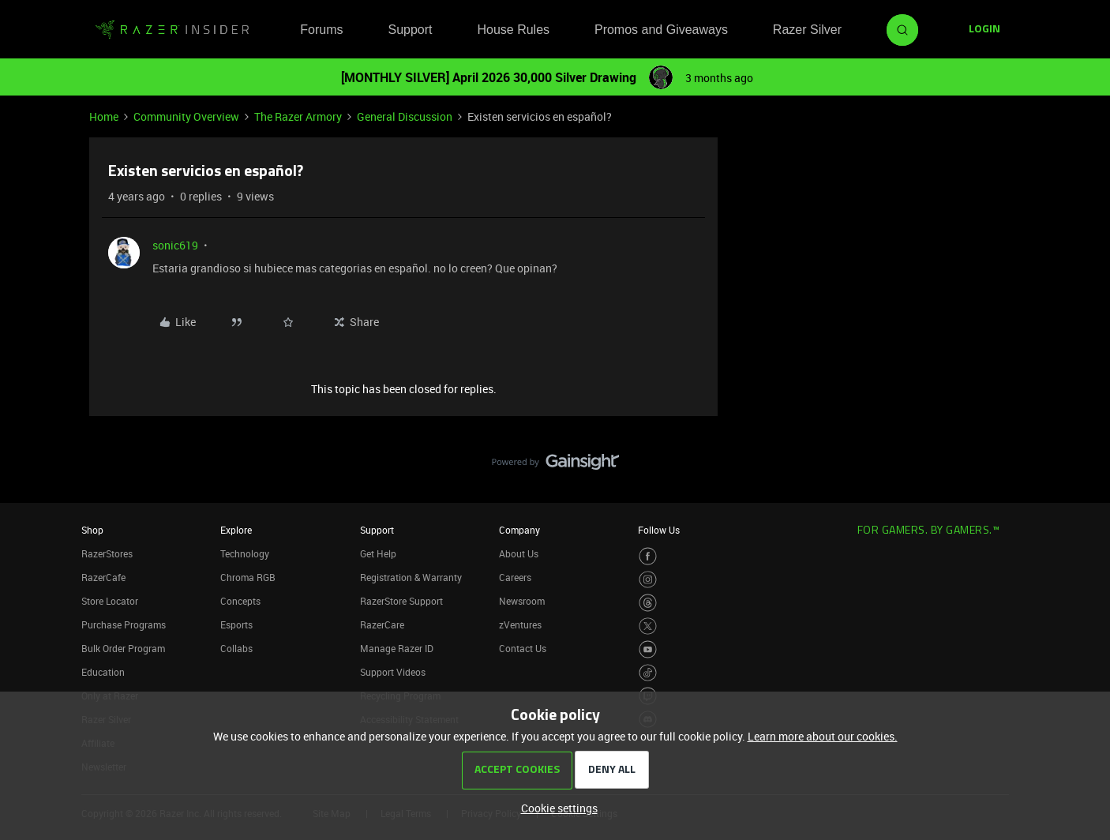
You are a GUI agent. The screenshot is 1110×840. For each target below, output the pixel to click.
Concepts (240, 600)
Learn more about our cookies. (823, 736)
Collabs (236, 648)
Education (103, 672)
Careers (515, 577)
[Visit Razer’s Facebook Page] (648, 556)
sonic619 (175, 245)
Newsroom (522, 600)
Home (103, 116)
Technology (244, 553)
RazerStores (107, 553)
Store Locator (109, 600)
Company (519, 529)
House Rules (513, 29)
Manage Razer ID (396, 648)
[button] (984, 30)
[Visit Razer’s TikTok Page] (648, 673)
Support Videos (393, 672)
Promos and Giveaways (661, 29)
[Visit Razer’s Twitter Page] (648, 626)
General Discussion (404, 116)
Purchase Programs (123, 624)
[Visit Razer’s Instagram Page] (648, 580)
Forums (321, 29)
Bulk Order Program (123, 648)
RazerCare (382, 624)
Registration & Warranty (411, 577)
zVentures (520, 624)
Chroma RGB (248, 577)
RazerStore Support (401, 600)
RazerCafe (103, 577)
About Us (518, 553)
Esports (236, 624)
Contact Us (522, 648)
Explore (236, 529)
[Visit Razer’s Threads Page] (648, 603)
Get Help (378, 553)
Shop (92, 529)
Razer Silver (807, 29)
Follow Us (659, 529)
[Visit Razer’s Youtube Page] (648, 649)
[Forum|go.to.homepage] (172, 30)
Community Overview (186, 116)
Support (410, 29)
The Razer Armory (298, 116)
